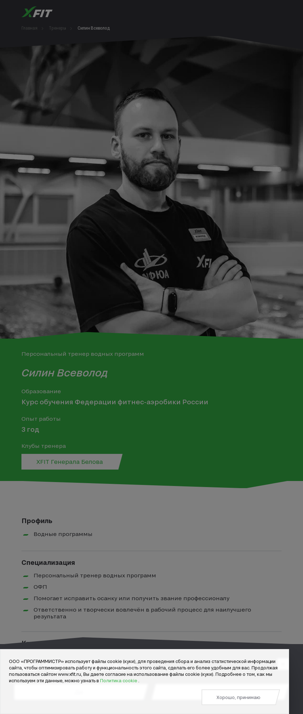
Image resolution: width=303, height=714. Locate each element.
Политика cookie (119, 680)
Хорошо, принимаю (238, 697)
